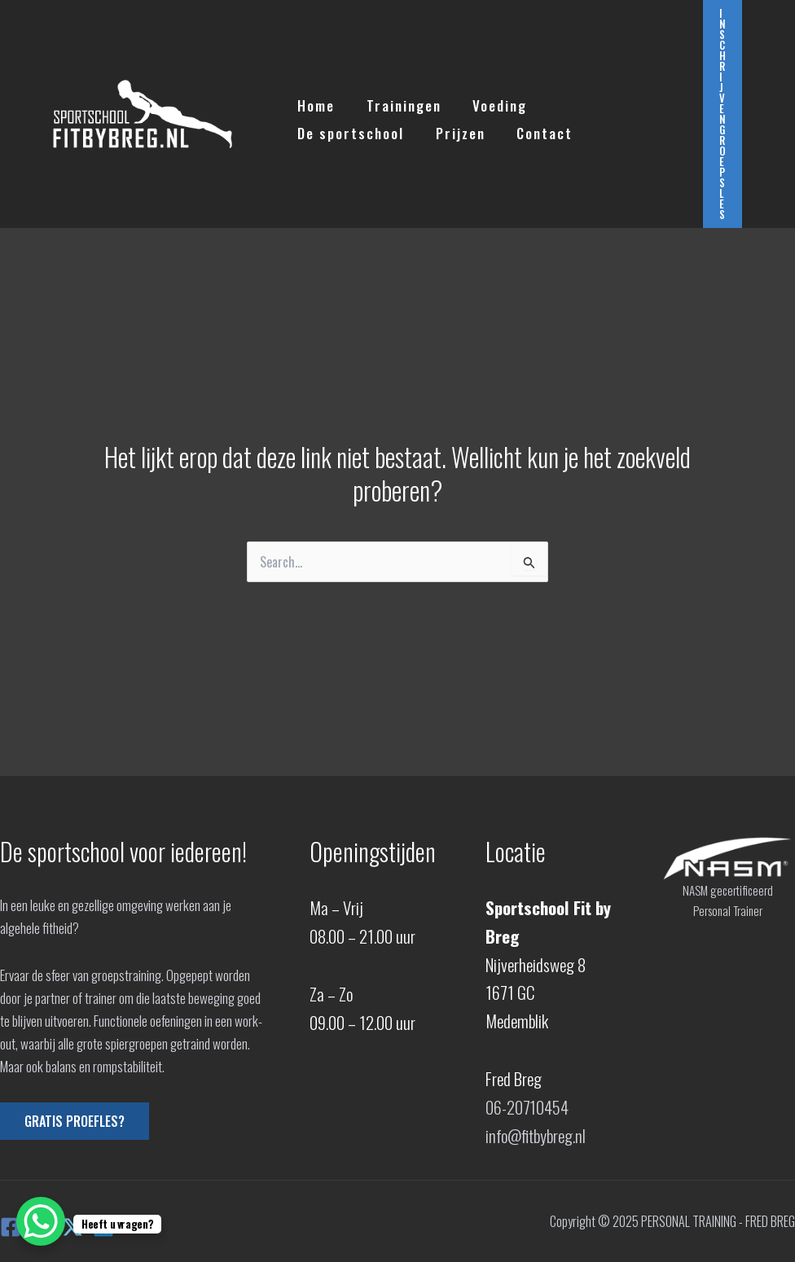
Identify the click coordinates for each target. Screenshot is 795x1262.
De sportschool (599, 100)
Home (314, 100)
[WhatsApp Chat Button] (40, 1221)
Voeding (490, 100)
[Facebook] (10, 1227)
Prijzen (320, 128)
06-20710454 (527, 1107)
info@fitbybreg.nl (535, 1135)
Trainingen (398, 100)
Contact (401, 128)
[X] (72, 1227)
